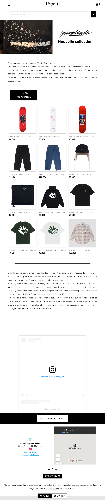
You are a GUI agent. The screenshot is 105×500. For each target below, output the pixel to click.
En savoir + (59, 496)
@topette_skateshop (30, 455)
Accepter (45, 496)
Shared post (49, 409)
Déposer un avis (52, 476)
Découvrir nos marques (52, 418)
